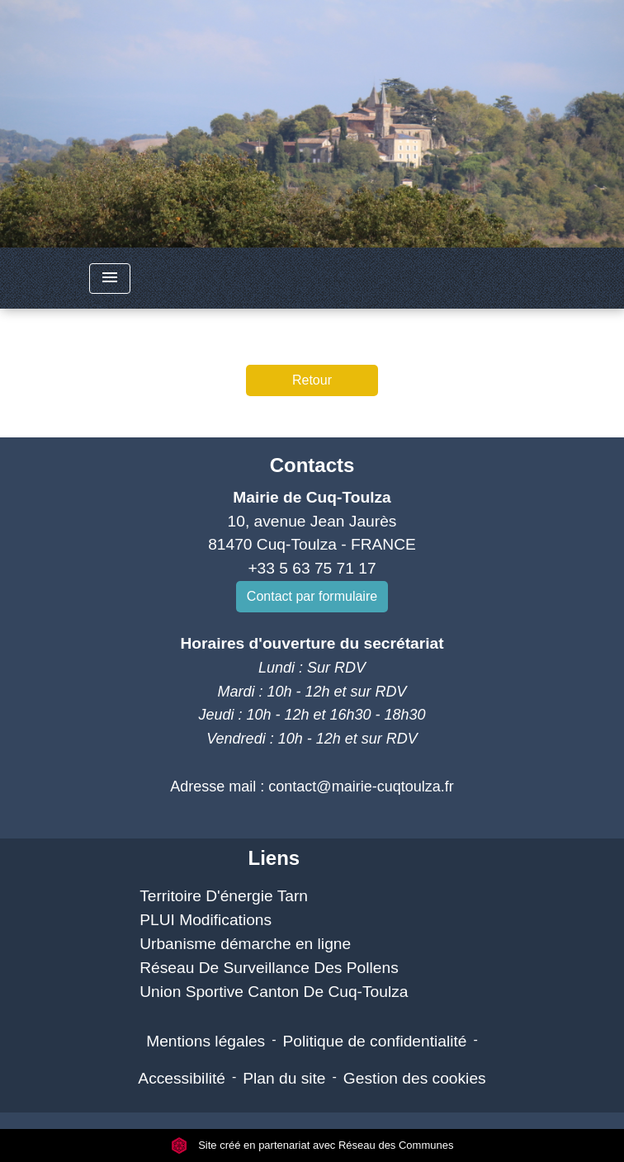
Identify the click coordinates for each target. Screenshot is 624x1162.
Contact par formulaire (312, 596)
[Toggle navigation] (109, 278)
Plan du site (284, 1078)
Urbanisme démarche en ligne (245, 943)
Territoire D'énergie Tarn (223, 896)
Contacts (312, 465)
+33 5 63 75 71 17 (312, 568)
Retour (312, 380)
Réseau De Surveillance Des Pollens (269, 967)
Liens (274, 858)
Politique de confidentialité (375, 1041)
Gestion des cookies (414, 1078)
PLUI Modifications (205, 919)
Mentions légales (205, 1041)
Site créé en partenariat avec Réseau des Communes (312, 1145)
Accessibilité (181, 1078)
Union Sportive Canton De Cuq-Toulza (273, 991)
